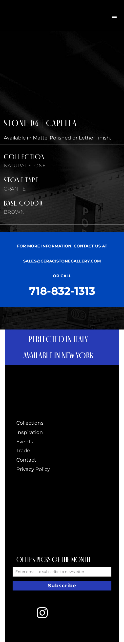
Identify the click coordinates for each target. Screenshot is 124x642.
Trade (23, 450)
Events (24, 442)
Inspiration (29, 432)
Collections (29, 423)
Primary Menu (114, 16)
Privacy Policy (33, 469)
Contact (26, 460)
